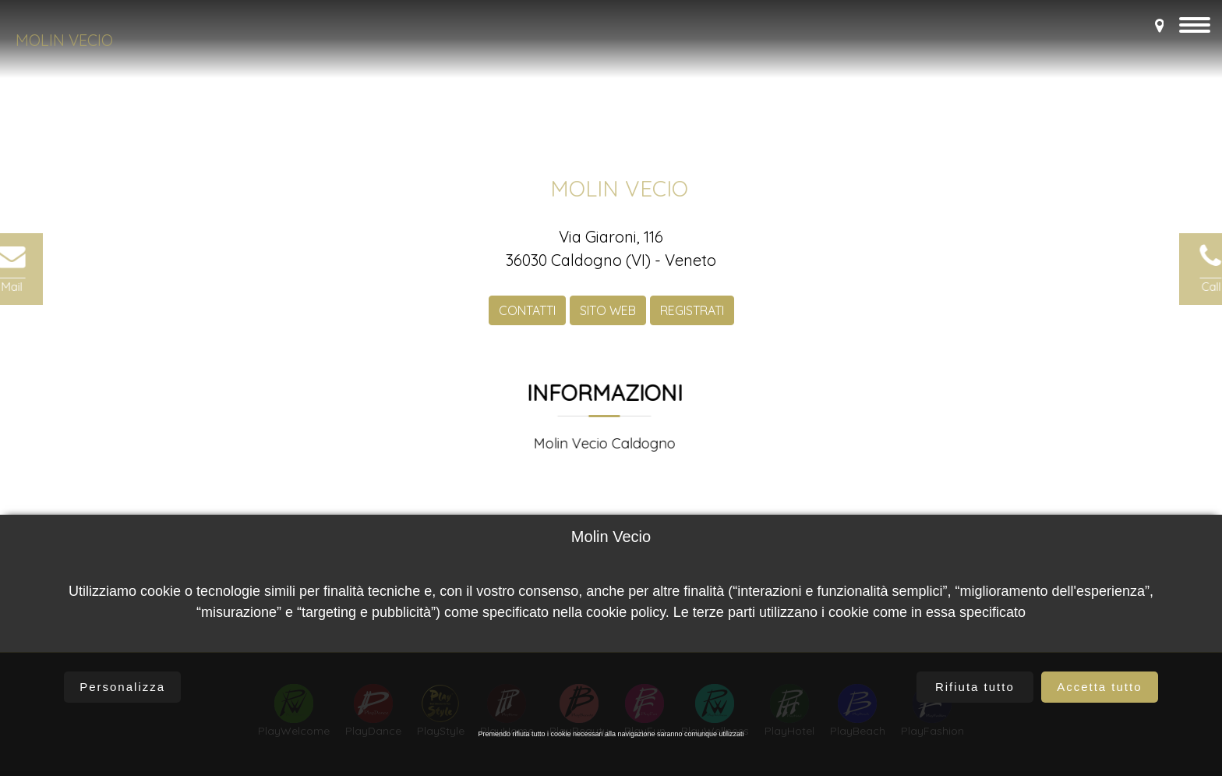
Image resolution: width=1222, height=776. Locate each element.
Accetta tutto (1099, 686)
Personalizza (122, 686)
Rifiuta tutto (975, 686)
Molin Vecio (64, 40)
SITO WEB (608, 320)
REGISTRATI (692, 320)
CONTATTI (527, 320)
